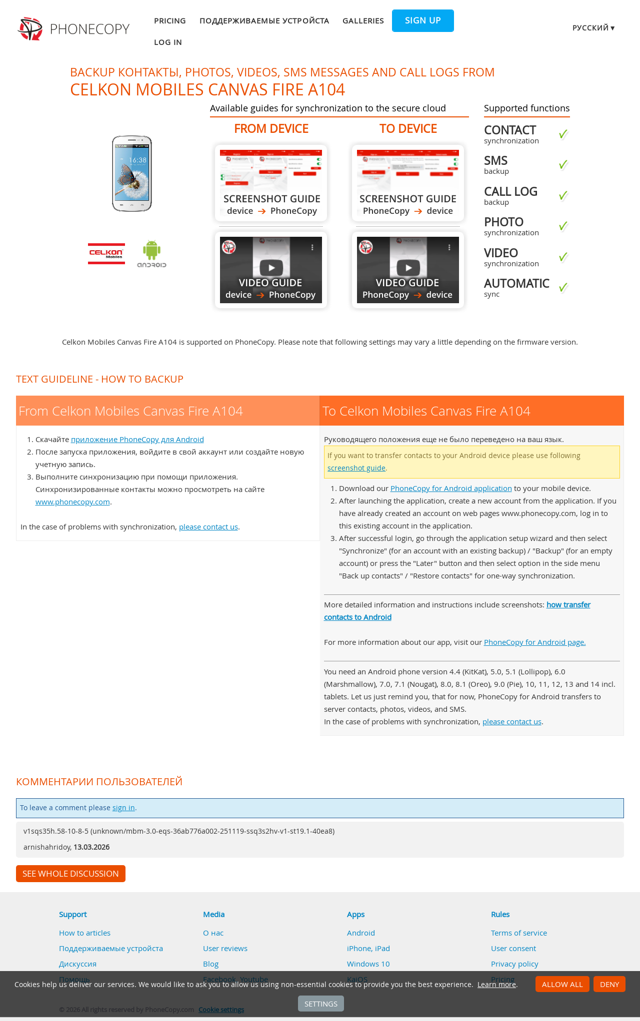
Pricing (170, 20)
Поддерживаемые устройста (265, 20)
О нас (213, 933)
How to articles (84, 933)
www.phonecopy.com (73, 502)
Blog (210, 964)
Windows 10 (368, 964)
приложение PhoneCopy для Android (137, 439)
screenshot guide (357, 468)
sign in (123, 807)
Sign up (423, 20)
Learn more (497, 984)
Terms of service (519, 933)
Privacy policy (514, 964)
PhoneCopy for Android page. (535, 642)
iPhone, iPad (368, 948)
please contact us (208, 526)
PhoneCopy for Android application (451, 488)
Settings (321, 1004)
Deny (609, 984)
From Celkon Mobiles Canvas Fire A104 (271, 183)
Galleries (363, 20)
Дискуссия (77, 964)
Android (361, 933)
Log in (168, 42)
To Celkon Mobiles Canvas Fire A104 (408, 183)
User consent (513, 948)
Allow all (562, 984)
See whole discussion (70, 873)
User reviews (225, 948)
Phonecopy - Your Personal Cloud (75, 29)
